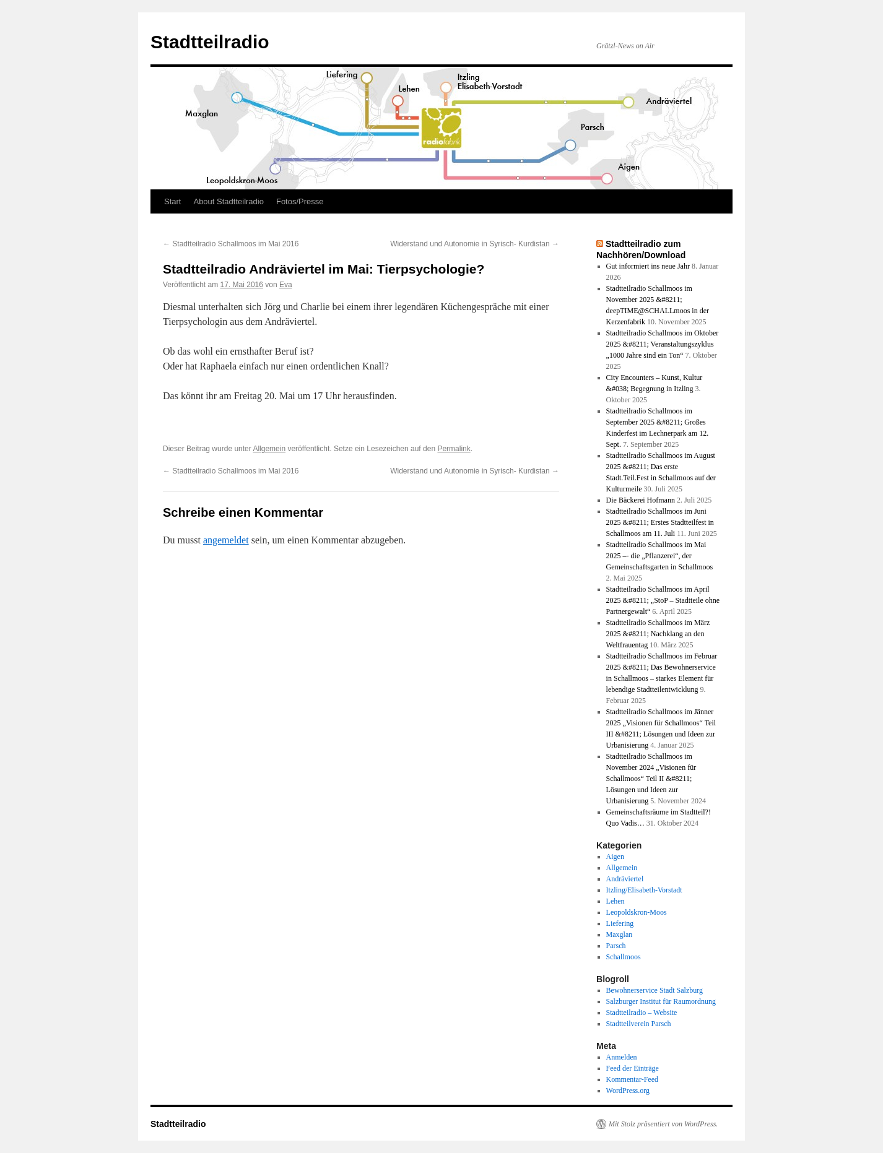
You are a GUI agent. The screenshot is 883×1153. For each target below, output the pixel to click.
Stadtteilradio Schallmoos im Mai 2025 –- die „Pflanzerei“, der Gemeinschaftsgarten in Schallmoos (659, 555)
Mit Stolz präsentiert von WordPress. (663, 1124)
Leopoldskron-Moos (636, 912)
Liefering (620, 923)
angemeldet (226, 540)
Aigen (615, 856)
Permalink (453, 448)
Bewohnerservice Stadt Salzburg (654, 990)
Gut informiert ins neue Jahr (648, 266)
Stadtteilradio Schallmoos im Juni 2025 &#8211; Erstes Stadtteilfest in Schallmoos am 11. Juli (660, 522)
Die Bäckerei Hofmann (640, 500)
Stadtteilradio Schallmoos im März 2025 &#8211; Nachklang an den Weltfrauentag (658, 633)
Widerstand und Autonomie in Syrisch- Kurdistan (474, 244)
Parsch (616, 945)
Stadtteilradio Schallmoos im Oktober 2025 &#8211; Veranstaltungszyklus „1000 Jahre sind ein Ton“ (662, 344)
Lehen (615, 901)
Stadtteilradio (209, 42)
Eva (285, 284)
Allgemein (269, 448)
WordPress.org (628, 1090)
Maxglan (619, 934)
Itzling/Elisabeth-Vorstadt (644, 890)
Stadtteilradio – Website (641, 1012)
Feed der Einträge (632, 1068)
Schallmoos (623, 956)
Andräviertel (625, 878)
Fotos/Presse (300, 201)
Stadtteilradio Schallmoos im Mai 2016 (230, 244)
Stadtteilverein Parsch (638, 1023)
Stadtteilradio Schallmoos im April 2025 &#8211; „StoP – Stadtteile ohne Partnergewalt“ (663, 600)
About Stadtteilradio (228, 201)
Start (172, 201)
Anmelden (621, 1057)
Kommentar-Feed (632, 1079)
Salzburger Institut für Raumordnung (661, 1001)
